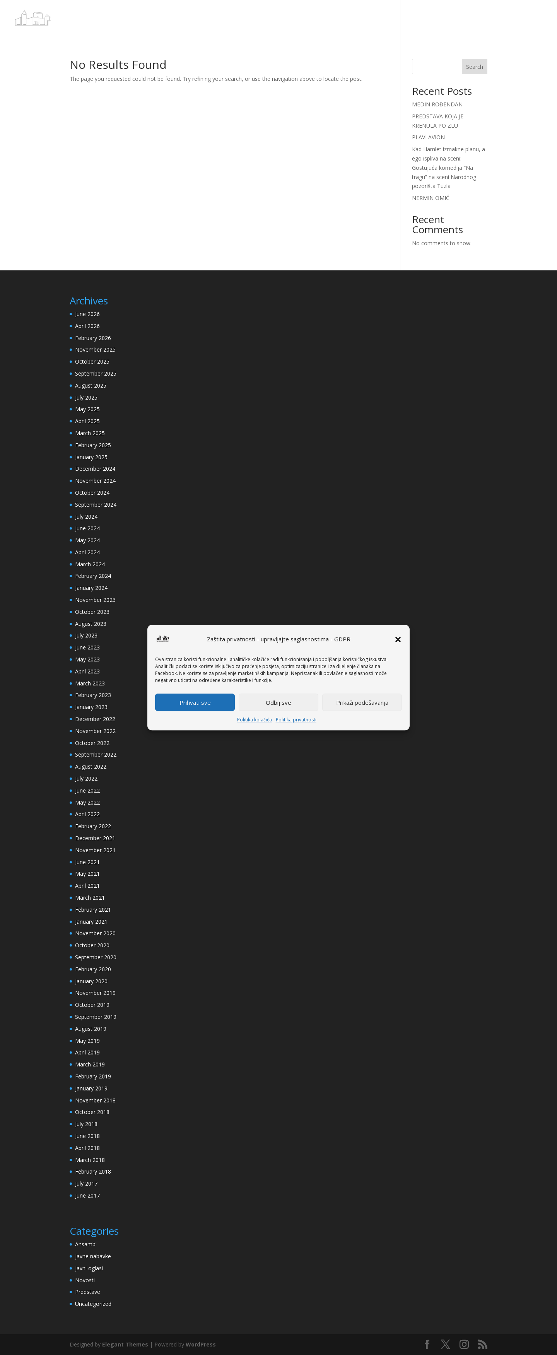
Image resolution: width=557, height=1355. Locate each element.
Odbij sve (278, 702)
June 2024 (87, 528)
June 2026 (87, 314)
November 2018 (95, 1100)
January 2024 (91, 587)
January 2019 (91, 1088)
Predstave (87, 1291)
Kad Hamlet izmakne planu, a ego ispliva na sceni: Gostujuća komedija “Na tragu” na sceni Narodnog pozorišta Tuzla (448, 167)
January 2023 (91, 707)
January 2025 (91, 457)
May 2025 (87, 409)
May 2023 (87, 659)
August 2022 (90, 766)
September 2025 (95, 373)
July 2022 (86, 778)
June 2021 (87, 862)
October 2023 (92, 611)
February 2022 (93, 826)
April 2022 (87, 814)
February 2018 (93, 1171)
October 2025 (92, 361)
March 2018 (90, 1160)
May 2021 (87, 873)
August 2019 (90, 1028)
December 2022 (95, 719)
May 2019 (87, 1040)
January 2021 (91, 921)
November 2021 (95, 850)
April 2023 (87, 671)
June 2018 (87, 1136)
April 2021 (87, 885)
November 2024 (95, 480)
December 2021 (95, 838)
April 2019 (87, 1052)
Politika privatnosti (296, 720)
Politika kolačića (254, 720)
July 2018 (86, 1124)
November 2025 (95, 349)
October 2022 (92, 743)
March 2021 (90, 897)
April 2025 (87, 421)
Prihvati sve (195, 702)
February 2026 (93, 338)
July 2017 (86, 1183)
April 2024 (87, 552)
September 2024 (95, 504)
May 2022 (87, 802)
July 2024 (86, 516)
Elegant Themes (125, 1344)
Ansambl (86, 1244)
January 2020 (91, 981)
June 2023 (87, 647)
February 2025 (93, 445)
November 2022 (95, 731)
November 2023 (95, 599)
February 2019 (93, 1076)
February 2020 (93, 969)
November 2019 (95, 992)
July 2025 (86, 397)
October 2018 (92, 1112)
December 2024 (95, 468)
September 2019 (95, 1016)
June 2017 (87, 1195)
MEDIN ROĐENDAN (437, 104)
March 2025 (90, 433)
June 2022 (87, 790)
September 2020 (95, 957)
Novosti (85, 1280)
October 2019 (92, 1004)
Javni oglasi (89, 1268)
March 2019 (90, 1064)
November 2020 (95, 933)
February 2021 (93, 909)
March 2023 (90, 683)
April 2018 (87, 1148)
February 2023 (93, 695)
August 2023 (90, 623)
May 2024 (87, 540)
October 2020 (92, 945)
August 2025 (90, 385)
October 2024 (92, 492)
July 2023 (86, 635)
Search (474, 66)
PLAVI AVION (428, 137)
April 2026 (87, 326)
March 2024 (90, 564)
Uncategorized (93, 1303)
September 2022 (95, 754)
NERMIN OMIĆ (430, 198)
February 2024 (93, 575)
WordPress (201, 1344)
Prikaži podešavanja (362, 702)
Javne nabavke (93, 1256)
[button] (398, 639)
